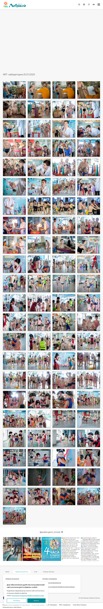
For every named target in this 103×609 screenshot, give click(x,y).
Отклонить (16, 600)
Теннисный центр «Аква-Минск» (12, 607)
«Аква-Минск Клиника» (80, 604)
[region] (26, 593)
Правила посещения (12, 579)
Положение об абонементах (51, 583)
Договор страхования (49, 579)
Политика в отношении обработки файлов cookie (28, 595)
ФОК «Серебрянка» (65, 604)
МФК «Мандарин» (51, 604)
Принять (36, 600)
